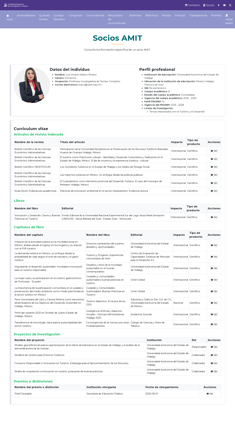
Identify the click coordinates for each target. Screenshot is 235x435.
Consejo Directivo (59, 17)
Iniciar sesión (229, 19)
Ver (214, 150)
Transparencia (198, 15)
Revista (166, 15)
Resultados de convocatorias (117, 19)
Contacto (192, 5)
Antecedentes (26, 15)
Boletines (135, 15)
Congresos (75, 15)
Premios (216, 15)
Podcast (180, 15)
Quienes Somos (44, 17)
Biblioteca (151, 15)
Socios (208, 5)
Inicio (9, 17)
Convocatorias (95, 15)
